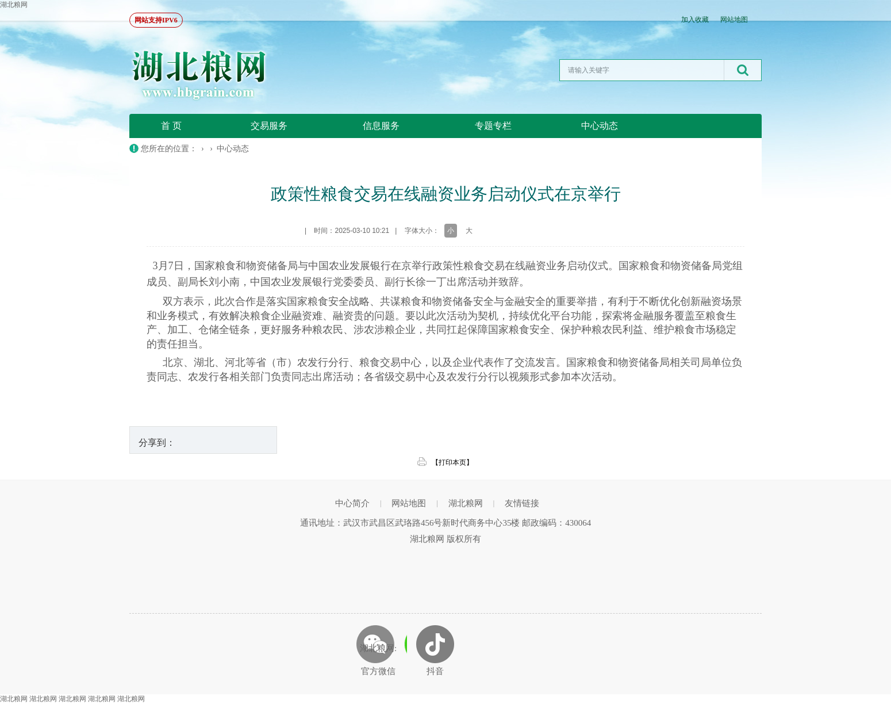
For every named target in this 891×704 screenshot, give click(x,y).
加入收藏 (695, 20)
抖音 (435, 671)
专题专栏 (493, 126)
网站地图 (734, 20)
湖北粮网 (14, 5)
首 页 (171, 126)
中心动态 (599, 126)
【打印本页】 (452, 462)
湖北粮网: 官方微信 (378, 660)
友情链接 (522, 503)
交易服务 (269, 126)
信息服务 (381, 126)
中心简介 (352, 503)
